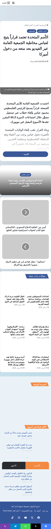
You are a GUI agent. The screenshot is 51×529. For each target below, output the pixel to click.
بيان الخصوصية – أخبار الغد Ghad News (18, 511)
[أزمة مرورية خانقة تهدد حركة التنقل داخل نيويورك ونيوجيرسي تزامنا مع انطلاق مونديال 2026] (13, 348)
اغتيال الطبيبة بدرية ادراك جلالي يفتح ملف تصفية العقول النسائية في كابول (14, 299)
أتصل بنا (37, 511)
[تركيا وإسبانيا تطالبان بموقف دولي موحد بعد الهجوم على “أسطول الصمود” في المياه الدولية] (38, 318)
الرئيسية (44, 25)
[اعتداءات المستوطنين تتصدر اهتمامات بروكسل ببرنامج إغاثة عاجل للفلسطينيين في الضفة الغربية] (38, 287)
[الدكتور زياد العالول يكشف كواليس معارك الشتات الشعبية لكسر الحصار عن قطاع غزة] (41, 477)
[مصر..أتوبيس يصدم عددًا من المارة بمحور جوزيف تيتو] (41, 436)
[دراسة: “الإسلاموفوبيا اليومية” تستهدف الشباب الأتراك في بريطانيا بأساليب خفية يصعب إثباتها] (13, 318)
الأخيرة (37, 465)
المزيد (36, 25)
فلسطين (31, 31)
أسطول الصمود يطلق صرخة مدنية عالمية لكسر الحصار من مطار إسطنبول (18, 489)
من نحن (45, 511)
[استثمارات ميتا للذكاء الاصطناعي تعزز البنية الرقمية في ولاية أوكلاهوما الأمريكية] (38, 348)
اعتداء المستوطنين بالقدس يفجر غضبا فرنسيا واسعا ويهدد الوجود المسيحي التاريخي (26, 183)
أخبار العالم (28, 25)
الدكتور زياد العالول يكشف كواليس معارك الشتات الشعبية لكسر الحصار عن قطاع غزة (17, 476)
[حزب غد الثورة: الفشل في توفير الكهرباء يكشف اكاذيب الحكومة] (41, 448)
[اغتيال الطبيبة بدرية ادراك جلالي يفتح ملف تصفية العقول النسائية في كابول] (13, 287)
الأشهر (13, 465)
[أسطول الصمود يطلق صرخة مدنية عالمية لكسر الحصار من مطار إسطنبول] (41, 490)
